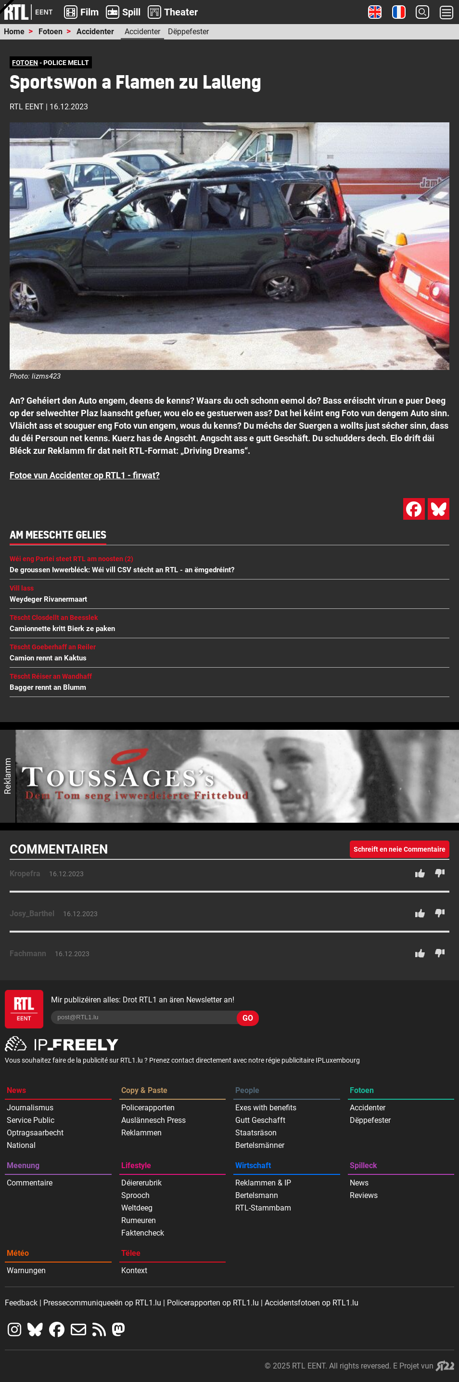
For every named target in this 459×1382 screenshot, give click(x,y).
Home (14, 31)
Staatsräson (256, 1132)
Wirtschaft (253, 1165)
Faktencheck (142, 1232)
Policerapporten (148, 1107)
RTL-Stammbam (263, 1207)
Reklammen (141, 1132)
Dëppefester (188, 31)
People (247, 1090)
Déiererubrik (141, 1182)
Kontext (134, 1270)
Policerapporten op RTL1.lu (213, 1302)
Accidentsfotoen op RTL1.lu (311, 1302)
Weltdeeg (137, 1207)
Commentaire (29, 1182)
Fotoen (50, 31)
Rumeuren (138, 1220)
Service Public (30, 1120)
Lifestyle (136, 1165)
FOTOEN (25, 62)
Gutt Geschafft (260, 1120)
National (21, 1145)
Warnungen (26, 1270)
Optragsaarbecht (35, 1132)
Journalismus (30, 1107)
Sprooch (135, 1195)
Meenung (23, 1165)
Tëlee (130, 1253)
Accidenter (95, 31)
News (16, 1090)
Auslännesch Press (153, 1120)
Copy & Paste (144, 1090)
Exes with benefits (265, 1107)
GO (247, 1018)
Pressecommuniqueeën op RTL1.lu (102, 1302)
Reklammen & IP (263, 1182)
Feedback (21, 1302)
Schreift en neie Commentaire (400, 849)
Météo (18, 1253)
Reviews (364, 1195)
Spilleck (363, 1165)
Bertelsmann (256, 1195)
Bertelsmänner (259, 1145)
